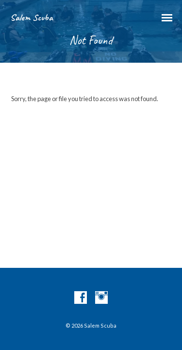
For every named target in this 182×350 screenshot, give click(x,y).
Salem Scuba (31, 17)
